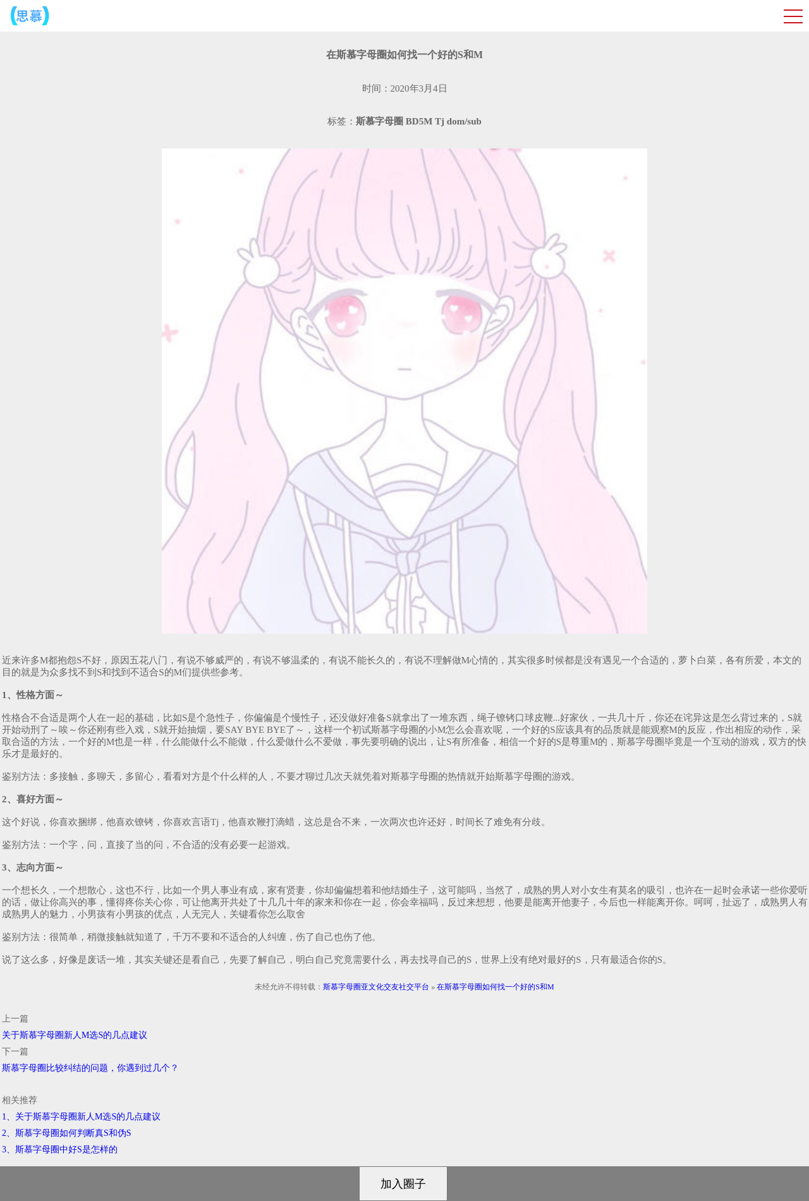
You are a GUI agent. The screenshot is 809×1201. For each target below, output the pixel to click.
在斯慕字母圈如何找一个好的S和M (495, 986)
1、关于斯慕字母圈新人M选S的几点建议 (81, 1116)
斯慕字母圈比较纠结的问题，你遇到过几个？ (90, 1068)
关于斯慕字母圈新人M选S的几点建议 (74, 1035)
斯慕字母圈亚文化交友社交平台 (376, 986)
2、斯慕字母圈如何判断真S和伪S (66, 1133)
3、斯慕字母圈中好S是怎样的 (60, 1149)
